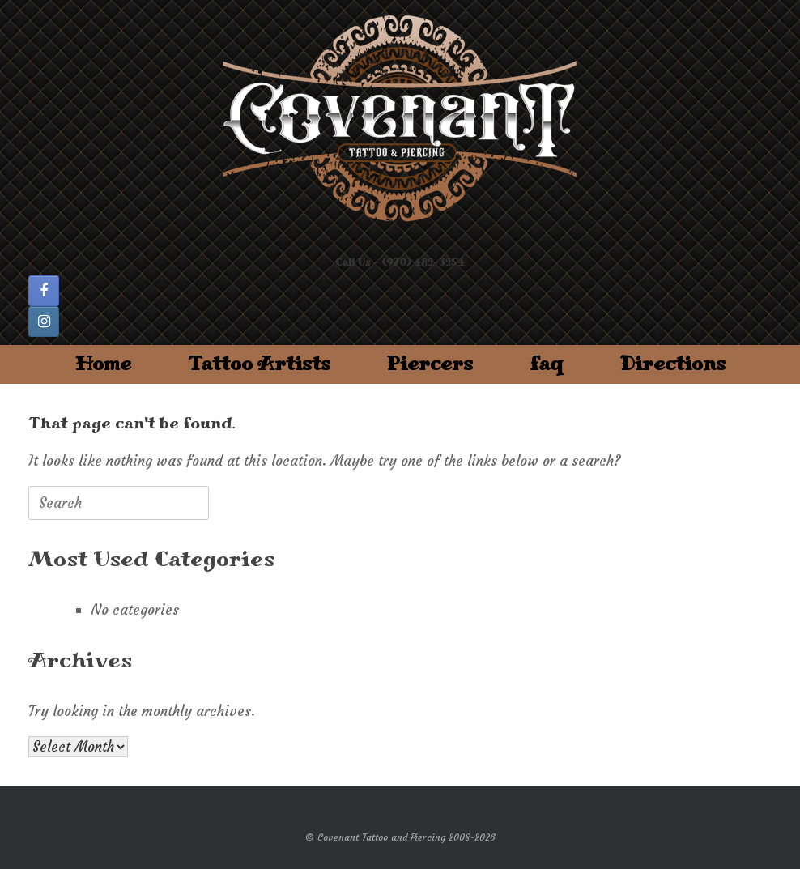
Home (103, 364)
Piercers (430, 364)
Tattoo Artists (259, 364)
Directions (673, 364)
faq (547, 364)
